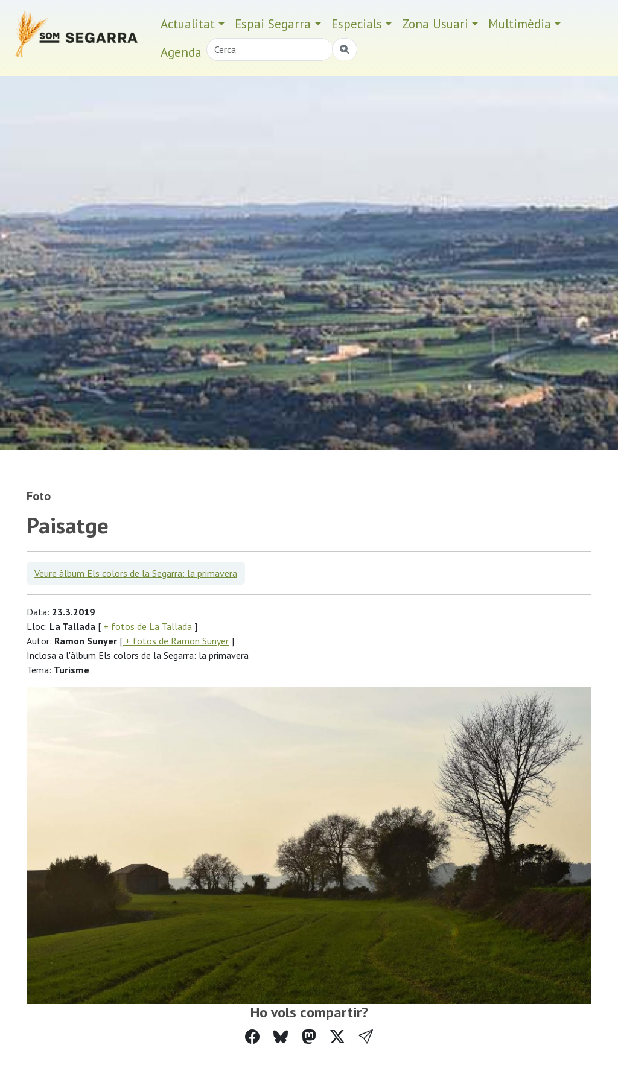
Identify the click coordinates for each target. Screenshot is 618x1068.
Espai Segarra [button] (273, 24)
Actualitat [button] (188, 24)
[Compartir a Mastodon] (309, 1037)
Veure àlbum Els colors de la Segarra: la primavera (135, 573)
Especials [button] (356, 24)
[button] (365, 1037)
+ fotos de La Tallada (146, 626)
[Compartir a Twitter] (337, 1037)
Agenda (181, 52)
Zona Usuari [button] (435, 24)
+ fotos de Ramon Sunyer (176, 641)
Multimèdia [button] (519, 24)
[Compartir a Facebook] (252, 1037)
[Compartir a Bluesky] (280, 1037)
